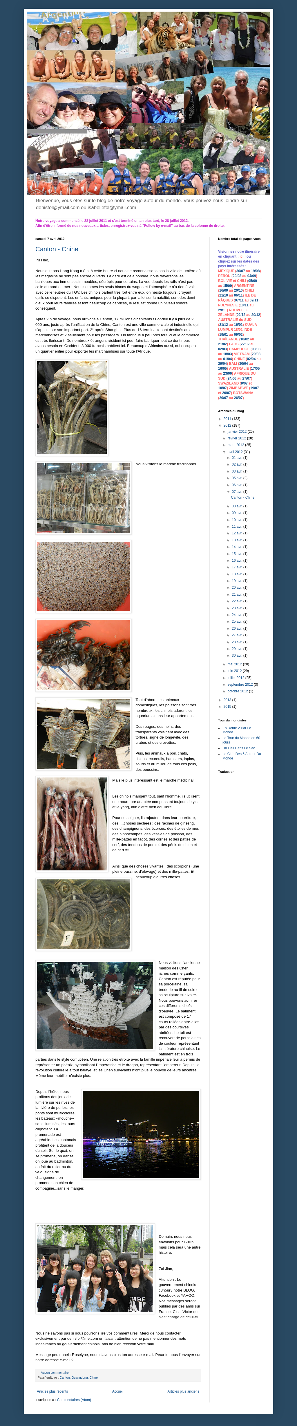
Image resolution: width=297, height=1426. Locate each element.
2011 (228, 419)
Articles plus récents (52, 1391)
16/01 (238, 325)
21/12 (223, 325)
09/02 (238, 335)
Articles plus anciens (183, 1391)
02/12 (241, 315)
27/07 (246, 378)
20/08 (237, 276)
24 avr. (237, 615)
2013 (228, 700)
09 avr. (237, 513)
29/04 (222, 364)
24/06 (232, 378)
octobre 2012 (238, 691)
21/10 (223, 295)
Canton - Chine (56, 249)
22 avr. (237, 601)
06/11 (238, 295)
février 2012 (237, 438)
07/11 (239, 300)
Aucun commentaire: (55, 1372)
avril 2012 (236, 452)
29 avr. (237, 649)
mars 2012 (236, 445)
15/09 (227, 286)
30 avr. (237, 655)
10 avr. (237, 520)
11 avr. (237, 527)
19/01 (223, 335)
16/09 (223, 290)
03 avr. (237, 471)
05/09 (252, 281)
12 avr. (237, 533)
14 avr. (237, 547)
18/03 (227, 354)
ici (242, 256)
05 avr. (237, 478)
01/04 (227, 359)
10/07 (222, 388)
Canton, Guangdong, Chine (79, 1377)
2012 (228, 425)
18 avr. (237, 574)
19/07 (254, 388)
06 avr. (237, 485)
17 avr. (237, 567)
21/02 (222, 344)
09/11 (254, 300)
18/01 (238, 330)
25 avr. (237, 621)
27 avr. (237, 635)
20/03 (256, 354)
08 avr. (237, 506)
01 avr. (237, 458)
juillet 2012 (236, 678)
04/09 (251, 276)
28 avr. (237, 642)
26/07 (238, 398)
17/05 (255, 369)
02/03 (222, 349)
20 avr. (237, 588)
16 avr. (237, 560)
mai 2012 (235, 664)
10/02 (244, 339)
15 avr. (237, 554)
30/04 (243, 364)
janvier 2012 (238, 432)
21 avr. (237, 594)
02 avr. (237, 464)
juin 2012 (235, 671)
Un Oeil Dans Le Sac (238, 748)
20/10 (238, 290)
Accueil (118, 1391)
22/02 (245, 344)
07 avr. (237, 492)
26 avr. (237, 628)
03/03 (256, 349)
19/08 (255, 271)
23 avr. (237, 608)
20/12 (255, 315)
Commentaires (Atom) (74, 1400)
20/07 (226, 393)
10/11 (244, 305)
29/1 (221, 310)
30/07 (240, 271)
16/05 (222, 369)
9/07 (244, 383)
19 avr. (237, 581)
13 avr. (237, 540)
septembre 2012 (241, 685)
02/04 (251, 359)
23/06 (227, 373)
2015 (228, 707)
